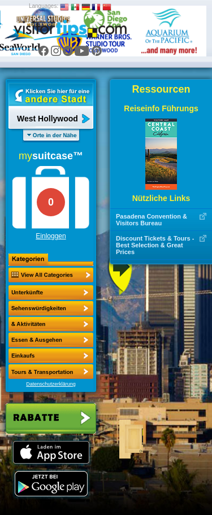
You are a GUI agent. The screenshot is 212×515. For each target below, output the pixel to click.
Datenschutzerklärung (51, 384)
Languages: (43, 6)
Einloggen (51, 236)
